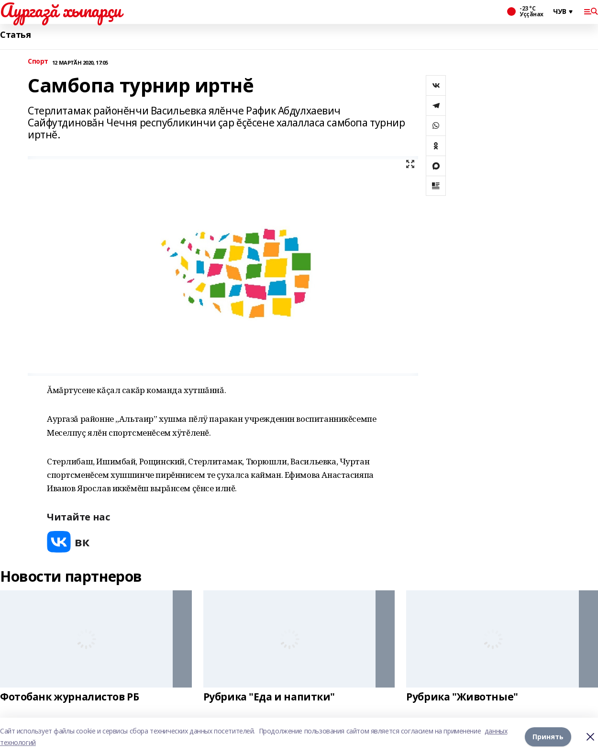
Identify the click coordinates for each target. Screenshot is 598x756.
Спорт (38, 61)
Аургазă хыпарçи (61, 10)
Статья (15, 35)
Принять (548, 736)
